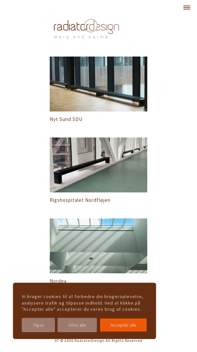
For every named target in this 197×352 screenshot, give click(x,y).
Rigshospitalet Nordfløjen (80, 200)
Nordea (58, 281)
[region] (84, 311)
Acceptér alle (124, 325)
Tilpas (38, 325)
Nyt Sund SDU (66, 119)
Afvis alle (77, 325)
